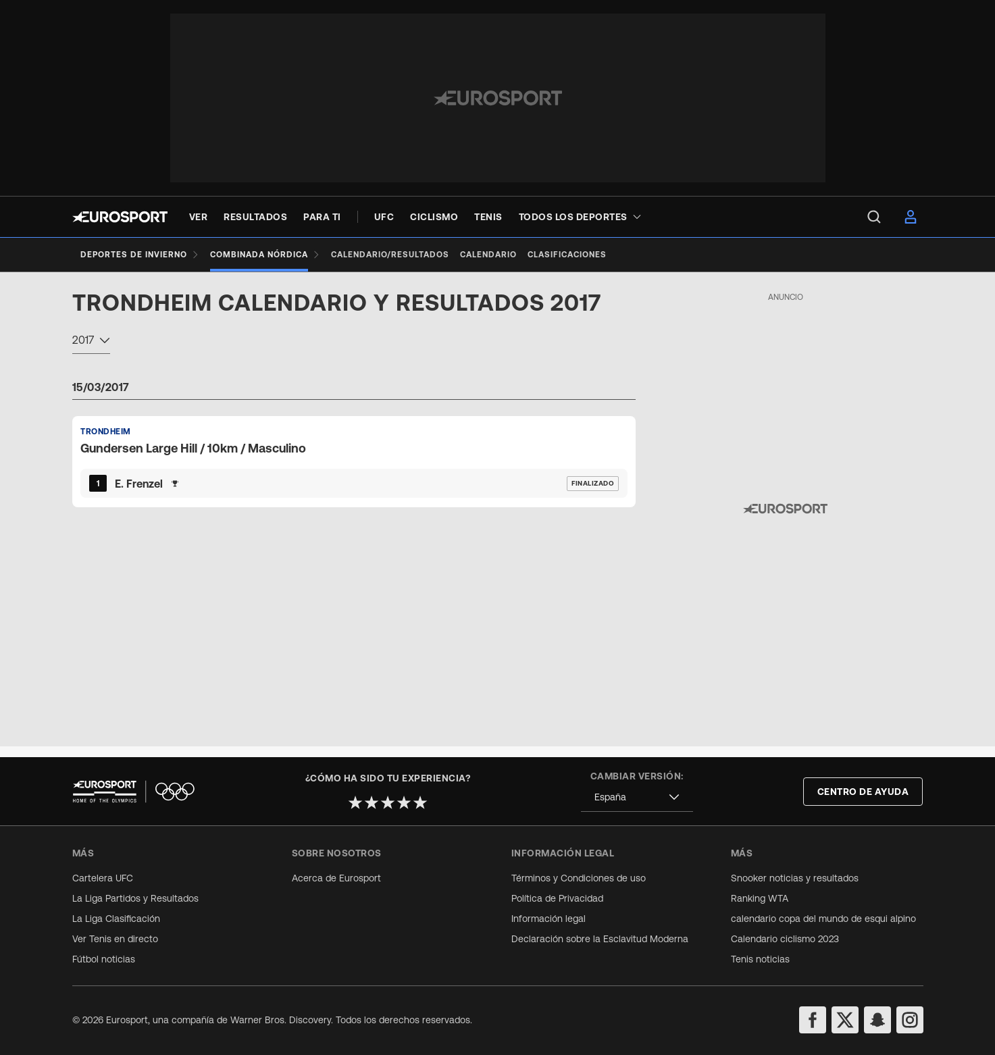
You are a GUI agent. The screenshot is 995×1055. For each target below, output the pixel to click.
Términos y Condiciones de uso (578, 878)
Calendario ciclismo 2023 (785, 938)
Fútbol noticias (103, 959)
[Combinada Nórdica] (270, 255)
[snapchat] (877, 1019)
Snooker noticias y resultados (795, 878)
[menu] (874, 217)
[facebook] (812, 1019)
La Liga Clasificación (116, 918)
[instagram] (909, 1019)
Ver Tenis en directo (115, 938)
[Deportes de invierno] (139, 255)
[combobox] (91, 352)
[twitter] (845, 1019)
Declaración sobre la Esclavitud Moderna (599, 938)
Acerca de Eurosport (336, 878)
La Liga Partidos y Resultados (135, 898)
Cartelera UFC (102, 878)
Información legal (548, 918)
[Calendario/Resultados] (401, 255)
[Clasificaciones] (588, 255)
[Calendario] (504, 255)
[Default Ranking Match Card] (354, 472)
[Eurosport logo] (120, 217)
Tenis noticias (760, 959)
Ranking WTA (759, 898)
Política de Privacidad (557, 898)
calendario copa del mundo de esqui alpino (823, 918)
